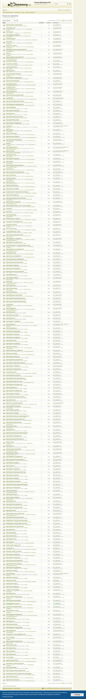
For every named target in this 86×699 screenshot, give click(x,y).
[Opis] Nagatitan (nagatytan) (13, 34)
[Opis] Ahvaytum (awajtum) (12, 497)
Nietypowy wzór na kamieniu (13, 218)
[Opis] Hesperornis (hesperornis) (14, 242)
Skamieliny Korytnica (11, 372)
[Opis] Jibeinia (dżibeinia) (12, 265)
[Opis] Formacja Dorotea (12, 660)
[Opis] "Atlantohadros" (11, 490)
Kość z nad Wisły (10, 637)
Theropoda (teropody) (29, 61)
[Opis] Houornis (10, 446)
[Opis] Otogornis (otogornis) (13, 337)
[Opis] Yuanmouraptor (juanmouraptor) (15, 362)
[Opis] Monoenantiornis (12, 494)
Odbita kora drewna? (11, 580)
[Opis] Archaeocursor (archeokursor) (15, 513)
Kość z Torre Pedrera (11, 228)
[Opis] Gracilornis (10, 429)
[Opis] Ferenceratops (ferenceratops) (15, 101)
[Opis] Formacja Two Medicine (13, 600)
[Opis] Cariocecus (10, 182)
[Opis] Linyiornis (10, 465)
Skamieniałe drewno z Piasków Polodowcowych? (18, 245)
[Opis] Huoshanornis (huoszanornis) (15, 271)
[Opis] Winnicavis (10, 113)
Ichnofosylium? (10, 548)
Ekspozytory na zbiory (11, 45)
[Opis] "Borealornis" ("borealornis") (15, 526)
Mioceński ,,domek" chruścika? (14, 551)
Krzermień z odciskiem (11, 63)
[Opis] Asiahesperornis (11, 624)
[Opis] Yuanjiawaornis (11, 387)
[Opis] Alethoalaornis (11, 340)
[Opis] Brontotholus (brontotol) (13, 139)
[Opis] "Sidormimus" (11, 175)
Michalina (12, 219)
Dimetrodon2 (12, 29)
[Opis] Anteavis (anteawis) (12, 158)
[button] (71, 20)
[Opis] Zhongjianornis (11, 274)
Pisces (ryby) (28, 521)
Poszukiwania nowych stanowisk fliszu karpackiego (18, 673)
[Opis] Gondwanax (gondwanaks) (14, 641)
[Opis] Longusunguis (11, 667)
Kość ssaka (9, 41)
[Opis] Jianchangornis (11, 292)
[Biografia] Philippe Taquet (12, 119)
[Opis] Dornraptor (10, 573)
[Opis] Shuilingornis (11, 654)
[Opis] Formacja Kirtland (12, 185)
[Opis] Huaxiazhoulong (11, 570)
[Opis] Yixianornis (10, 529)
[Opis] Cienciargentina (11, 346)
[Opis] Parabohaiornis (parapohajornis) (15, 378)
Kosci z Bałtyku (10, 657)
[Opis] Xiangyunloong (11, 67)
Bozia (11, 658)
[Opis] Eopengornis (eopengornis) (14, 359)
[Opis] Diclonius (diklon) (12, 452)
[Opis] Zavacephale (11, 178)
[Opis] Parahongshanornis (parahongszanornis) (17, 416)
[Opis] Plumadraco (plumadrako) (14, 24)
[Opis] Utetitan (9, 161)
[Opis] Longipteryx (10, 651)
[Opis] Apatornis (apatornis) (13, 365)
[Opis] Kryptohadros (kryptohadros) (15, 57)
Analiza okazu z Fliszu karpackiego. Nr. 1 (16, 634)
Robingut (12, 373)
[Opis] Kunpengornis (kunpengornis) (15, 172)
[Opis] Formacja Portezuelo (12, 679)
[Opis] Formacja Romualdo (12, 80)
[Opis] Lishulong (10, 151)
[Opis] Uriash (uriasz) (11, 426)
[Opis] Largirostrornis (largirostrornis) (15, 298)
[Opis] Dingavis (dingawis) (12, 462)
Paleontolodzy (26, 120)
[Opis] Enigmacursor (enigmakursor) (15, 249)
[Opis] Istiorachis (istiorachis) (13, 201)
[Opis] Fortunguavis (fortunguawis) (14, 262)
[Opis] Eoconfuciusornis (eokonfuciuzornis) (17, 432)
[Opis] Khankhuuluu (11, 252)
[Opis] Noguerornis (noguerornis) (14, 384)
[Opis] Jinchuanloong (11, 288)
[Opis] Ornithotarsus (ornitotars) (14, 563)
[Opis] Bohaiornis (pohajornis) (13, 567)
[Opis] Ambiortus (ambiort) (12, 393)
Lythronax (10, 25)
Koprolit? (8, 143)
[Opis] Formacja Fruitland (12, 188)
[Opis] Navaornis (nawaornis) (13, 557)
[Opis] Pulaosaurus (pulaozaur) (13, 238)
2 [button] (64, 20)
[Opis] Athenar (9, 129)
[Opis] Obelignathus (11, 308)
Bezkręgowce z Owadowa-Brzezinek (15, 663)
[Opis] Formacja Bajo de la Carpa (14, 381)
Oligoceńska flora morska (12, 610)
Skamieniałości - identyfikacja (31, 39)
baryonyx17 (11, 32)
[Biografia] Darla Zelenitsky (12, 334)
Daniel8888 (12, 39)
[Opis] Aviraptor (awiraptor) (12, 110)
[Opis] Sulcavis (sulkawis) (12, 413)
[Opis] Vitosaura (10, 169)
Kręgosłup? (9, 208)
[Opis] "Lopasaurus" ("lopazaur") (14, 350)
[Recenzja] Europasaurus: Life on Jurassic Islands (18, 205)
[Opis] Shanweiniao (11, 648)
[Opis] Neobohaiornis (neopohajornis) (15, 459)
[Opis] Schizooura (10, 318)
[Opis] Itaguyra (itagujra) (12, 277)
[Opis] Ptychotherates (11, 60)
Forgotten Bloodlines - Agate (13, 231)
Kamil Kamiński (11, 88)
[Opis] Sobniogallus (11, 107)
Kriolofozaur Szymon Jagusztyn (15, 127)
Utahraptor (11, 604)
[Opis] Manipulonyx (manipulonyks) (15, 104)
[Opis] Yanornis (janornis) (12, 586)
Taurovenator (11, 58)
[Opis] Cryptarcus (10, 70)
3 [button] (66, 20)
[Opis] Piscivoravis (10, 593)
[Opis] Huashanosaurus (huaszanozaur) (16, 198)
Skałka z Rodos (10, 442)
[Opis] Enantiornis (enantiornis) (14, 504)
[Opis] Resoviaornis (11, 510)
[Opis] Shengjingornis (11, 328)
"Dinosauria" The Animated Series (14, 221)
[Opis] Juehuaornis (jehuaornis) (14, 390)
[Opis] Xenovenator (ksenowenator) (15, 95)
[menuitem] (68, 10)
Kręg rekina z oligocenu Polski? (14, 606)
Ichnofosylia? (9, 304)
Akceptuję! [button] (77, 694)
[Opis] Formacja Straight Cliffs (13, 256)
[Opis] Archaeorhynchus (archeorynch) (15, 670)
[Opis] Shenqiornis (10, 312)
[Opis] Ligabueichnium (11, 147)
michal (11, 65)
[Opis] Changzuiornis (11, 535)
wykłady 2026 (9, 98)
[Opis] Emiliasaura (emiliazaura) (14, 614)
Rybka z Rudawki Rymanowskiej (14, 596)
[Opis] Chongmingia (11, 532)
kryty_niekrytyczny (12, 99)
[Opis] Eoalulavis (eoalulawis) (13, 481)
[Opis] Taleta (9, 281)
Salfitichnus (9, 126)
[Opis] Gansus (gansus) (12, 577)
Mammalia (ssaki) (27, 32)
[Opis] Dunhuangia (10, 400)
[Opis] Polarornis (10, 621)
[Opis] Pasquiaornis (11, 501)
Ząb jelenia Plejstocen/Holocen (13, 73)
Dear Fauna (9, 211)
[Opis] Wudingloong (11, 214)
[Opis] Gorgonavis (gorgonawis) (14, 77)
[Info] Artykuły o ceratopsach (13, 321)
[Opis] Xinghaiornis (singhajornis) (14, 456)
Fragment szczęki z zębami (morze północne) (17, 191)
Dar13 (11, 581)
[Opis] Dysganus (10, 542)
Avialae (25, 25)
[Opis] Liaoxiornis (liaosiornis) (13, 369)
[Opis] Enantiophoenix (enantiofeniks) (15, 396)
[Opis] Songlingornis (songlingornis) (15, 259)
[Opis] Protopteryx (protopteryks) (14, 560)
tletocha (11, 193)
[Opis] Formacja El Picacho (12, 136)
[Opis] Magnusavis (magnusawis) (14, 627)
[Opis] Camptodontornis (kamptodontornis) (16, 484)
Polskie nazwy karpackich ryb (13, 545)
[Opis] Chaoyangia (10, 285)
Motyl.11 (12, 209)
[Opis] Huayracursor (11, 154)
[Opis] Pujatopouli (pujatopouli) (14, 122)
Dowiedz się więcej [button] (7, 696)
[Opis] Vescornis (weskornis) (13, 268)
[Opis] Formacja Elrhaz (11, 353)
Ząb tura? (8, 53)
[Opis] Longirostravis (11, 644)
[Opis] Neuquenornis (11, 538)
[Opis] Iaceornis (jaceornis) (12, 356)
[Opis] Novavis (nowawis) (12, 478)
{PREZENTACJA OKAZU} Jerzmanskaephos (17, 520)
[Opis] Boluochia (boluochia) (13, 331)
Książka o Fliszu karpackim (12, 589)
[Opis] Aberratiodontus (11, 583)
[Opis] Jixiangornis (10, 618)
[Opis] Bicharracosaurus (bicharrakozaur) (16, 49)
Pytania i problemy (28, 65)
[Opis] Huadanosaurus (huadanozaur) (15, 419)
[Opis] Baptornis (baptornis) (13, 468)
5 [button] (69, 20)
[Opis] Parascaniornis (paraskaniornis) (15, 472)
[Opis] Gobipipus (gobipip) (12, 409)
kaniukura (12, 206)
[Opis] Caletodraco (10, 324)
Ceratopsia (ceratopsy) (28, 71)
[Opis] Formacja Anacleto (12, 315)
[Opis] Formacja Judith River (13, 554)
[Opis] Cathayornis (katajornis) (13, 435)
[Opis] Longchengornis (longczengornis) (16, 301)
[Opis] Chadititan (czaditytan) (13, 406)
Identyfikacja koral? (11, 38)
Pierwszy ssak (9, 31)
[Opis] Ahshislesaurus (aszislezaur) (14, 165)
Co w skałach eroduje (32, 99)
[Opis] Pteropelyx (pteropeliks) (13, 449)
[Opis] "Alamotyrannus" (12, 676)
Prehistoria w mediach (30, 206)
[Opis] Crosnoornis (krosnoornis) (14, 507)
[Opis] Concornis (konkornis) (13, 487)
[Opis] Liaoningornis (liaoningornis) (15, 439)
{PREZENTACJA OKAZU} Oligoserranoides (16, 523)
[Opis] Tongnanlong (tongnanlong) (14, 234)
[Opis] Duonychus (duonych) (13, 375)
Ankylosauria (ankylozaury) (11, 149)
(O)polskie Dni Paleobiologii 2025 (14, 403)
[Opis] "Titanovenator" (11, 133)
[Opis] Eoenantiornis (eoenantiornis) (15, 517)
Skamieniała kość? (10, 28)
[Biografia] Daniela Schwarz (13, 603)
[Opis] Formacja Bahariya (12, 195)
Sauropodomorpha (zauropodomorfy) (13, 152)
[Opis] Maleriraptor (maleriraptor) (14, 295)
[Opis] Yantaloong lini (11, 91)
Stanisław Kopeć (12, 50)
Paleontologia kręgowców (29, 81)
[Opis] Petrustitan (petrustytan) (13, 422)
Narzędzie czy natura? (11, 224)
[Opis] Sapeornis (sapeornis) (13, 343)
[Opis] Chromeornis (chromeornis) (14, 116)
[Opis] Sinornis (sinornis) (12, 475)
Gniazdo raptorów (29, 546)
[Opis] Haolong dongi (11, 83)
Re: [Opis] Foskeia (10, 87)
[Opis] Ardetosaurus (11, 630)
